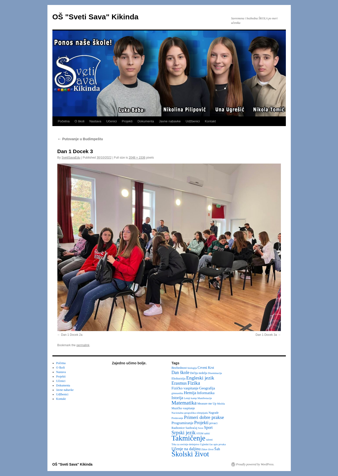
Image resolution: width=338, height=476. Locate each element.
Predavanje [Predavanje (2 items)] (177, 418)
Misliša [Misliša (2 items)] (221, 403)
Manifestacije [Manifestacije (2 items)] (204, 398)
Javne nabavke (170, 121)
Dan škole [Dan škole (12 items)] (180, 372)
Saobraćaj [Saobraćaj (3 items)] (191, 428)
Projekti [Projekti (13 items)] (201, 422)
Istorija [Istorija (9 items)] (177, 397)
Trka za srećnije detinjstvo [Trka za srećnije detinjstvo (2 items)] (185, 444)
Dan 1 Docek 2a (71, 335)
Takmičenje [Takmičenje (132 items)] (188, 438)
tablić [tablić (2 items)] (207, 433)
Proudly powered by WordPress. (255, 464)
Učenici (111, 121)
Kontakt (210, 121)
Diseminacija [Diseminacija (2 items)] (215, 373)
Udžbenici (193, 121)
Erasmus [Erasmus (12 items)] (179, 383)
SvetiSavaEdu (71, 157)
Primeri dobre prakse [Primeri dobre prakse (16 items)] (204, 417)
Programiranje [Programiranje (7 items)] (182, 423)
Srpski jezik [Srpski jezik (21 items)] (184, 432)
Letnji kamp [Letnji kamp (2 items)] (190, 398)
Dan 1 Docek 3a (266, 335)
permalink (82, 345)
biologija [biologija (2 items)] (192, 368)
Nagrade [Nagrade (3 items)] (214, 412)
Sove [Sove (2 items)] (200, 428)
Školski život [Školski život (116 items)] (190, 454)
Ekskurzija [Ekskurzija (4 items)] (179, 378)
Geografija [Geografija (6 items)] (207, 388)
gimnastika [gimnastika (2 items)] (177, 393)
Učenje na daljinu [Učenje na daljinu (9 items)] (186, 448)
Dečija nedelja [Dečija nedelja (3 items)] (198, 373)
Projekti (127, 121)
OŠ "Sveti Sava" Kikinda (95, 17)
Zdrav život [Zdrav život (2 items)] (207, 449)
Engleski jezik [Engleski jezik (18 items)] (200, 377)
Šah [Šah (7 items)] (217, 449)
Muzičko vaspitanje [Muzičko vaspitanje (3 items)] (183, 408)
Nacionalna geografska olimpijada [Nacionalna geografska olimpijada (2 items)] (190, 412)
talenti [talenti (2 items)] (209, 439)
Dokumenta (146, 121)
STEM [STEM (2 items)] (199, 433)
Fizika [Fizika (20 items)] (194, 383)
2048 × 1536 (137, 157)
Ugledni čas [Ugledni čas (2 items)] (206, 444)
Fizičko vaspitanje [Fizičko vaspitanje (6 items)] (185, 388)
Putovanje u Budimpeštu (80, 139)
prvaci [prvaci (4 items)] (213, 423)
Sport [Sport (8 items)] (208, 427)
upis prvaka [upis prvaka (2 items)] (219, 444)
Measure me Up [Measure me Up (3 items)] (206, 403)
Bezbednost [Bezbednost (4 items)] (179, 368)
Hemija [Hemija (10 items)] (190, 392)
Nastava (95, 121)
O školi (79, 121)
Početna (64, 121)
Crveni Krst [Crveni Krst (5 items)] (206, 368)
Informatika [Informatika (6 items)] (205, 393)
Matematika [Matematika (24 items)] (184, 403)
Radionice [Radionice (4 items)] (178, 428)
